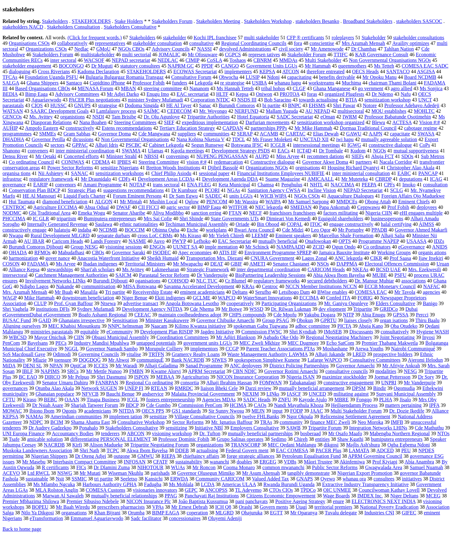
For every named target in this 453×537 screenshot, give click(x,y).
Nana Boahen (93, 122)
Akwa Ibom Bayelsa (147, 450)
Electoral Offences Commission (397, 263)
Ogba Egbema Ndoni (408, 444)
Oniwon (264, 94)
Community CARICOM (220, 478)
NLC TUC (207, 280)
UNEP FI (134, 388)
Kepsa (242, 94)
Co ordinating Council (31, 162)
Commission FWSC (261, 331)
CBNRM (263, 60)
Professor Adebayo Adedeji (411, 105)
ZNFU (284, 399)
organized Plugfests (344, 94)
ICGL (133, 399)
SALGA (11, 82)
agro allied (401, 88)
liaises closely (358, 320)
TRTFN (156, 354)
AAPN (376, 133)
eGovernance (411, 246)
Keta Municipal (234, 184)
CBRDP (383, 179)
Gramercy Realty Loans (196, 354)
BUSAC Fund (17, 320)
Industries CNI (379, 512)
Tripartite (362, 309)
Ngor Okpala (300, 416)
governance (14, 184)
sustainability (188, 461)
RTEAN (159, 388)
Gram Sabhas (77, 133)
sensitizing (176, 427)
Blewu (378, 122)
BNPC (294, 105)
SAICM (123, 275)
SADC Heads (257, 399)
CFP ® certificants (305, 37)
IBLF (27, 371)
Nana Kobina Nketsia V (200, 139)
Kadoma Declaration (98, 71)
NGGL (71, 348)
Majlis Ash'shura (363, 444)
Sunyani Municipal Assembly (406, 394)
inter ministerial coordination (85, 150)
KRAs (248, 286)
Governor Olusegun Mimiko (205, 473)
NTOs (443, 433)
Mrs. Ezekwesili (424, 269)
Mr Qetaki (45, 156)
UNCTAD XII (314, 139)
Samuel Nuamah (426, 467)
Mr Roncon (204, 467)
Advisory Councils (170, 49)
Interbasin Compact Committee (84, 461)
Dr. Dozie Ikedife (406, 411)
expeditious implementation (210, 122)
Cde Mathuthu (429, 427)
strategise (107, 105)
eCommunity (119, 331)
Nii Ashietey (50, 173)
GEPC (191, 490)
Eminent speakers (293, 235)
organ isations (394, 320)
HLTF (222, 94)
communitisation (98, 286)
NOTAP (137, 184)
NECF (255, 213)
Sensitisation (125, 320)
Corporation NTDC (210, 99)
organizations (209, 444)
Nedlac (82, 49)
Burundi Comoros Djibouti (36, 246)
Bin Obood (268, 224)
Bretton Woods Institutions (173, 167)
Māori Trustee (318, 461)
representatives (110, 43)
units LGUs (241, 196)
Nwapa (16, 235)
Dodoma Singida (142, 105)
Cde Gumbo (158, 405)
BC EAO (28, 377)
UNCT (425, 99)
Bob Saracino (277, 99)
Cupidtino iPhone (107, 82)
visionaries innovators (155, 490)
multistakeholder (98, 54)
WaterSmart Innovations (267, 297)
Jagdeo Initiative (217, 331)
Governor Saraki (128, 252)
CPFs (389, 184)
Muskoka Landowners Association (37, 450)
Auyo (159, 241)
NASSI (204, 49)
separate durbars (113, 235)
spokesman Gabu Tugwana (260, 326)
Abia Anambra (419, 461)
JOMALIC (169, 54)
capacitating (299, 77)
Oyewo (328, 478)
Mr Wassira (246, 201)
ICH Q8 (223, 507)
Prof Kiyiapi (384, 461)
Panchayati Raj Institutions (212, 495)
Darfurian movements (267, 122)
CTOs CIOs (281, 490)
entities (322, 439)
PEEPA (369, 184)
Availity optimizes (410, 43)
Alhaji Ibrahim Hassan (229, 382)
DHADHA (13, 139)
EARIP (40, 184)
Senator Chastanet (291, 263)
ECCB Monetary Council (390, 286)
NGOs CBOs (131, 49)
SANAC (79, 173)
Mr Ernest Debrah (189, 507)
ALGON (103, 201)
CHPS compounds (247, 314)
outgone (122, 456)
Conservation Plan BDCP (34, 190)
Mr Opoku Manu (379, 77)
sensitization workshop (387, 99)
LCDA (208, 484)
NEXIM (251, 394)
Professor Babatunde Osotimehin (397, 116)
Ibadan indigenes (100, 263)
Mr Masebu (33, 461)
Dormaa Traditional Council (368, 128)
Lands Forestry (106, 241)
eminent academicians (202, 292)
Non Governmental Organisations (135, 139)
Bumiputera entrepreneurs (110, 218)
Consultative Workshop (141, 422)
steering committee (162, 88)
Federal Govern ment (247, 450)
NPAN (56, 365)
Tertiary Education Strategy (187, 128)
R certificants (55, 467)
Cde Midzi (293, 230)
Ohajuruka (252, 512)
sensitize (158, 416)
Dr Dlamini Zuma (112, 467)
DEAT (216, 263)
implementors (204, 348)
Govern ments (274, 507)
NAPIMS (50, 371)
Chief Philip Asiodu (171, 173)
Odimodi (62, 354)
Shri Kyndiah (302, 331)
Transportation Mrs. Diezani (214, 258)
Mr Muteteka (354, 179)
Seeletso (128, 478)
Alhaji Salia (393, 235)
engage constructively (351, 224)
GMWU (145, 456)
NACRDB (54, 444)
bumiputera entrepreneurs (396, 439)
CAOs (260, 405)
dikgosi (331, 444)
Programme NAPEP (378, 241)
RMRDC (184, 388)
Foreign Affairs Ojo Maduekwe (413, 196)
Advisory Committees (77, 94)
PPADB (379, 230)
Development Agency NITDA (152, 309)
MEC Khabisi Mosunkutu (74, 326)
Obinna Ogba (165, 230)
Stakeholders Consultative (130, 27)
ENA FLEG (199, 184)
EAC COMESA (292, 450)
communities (217, 133)
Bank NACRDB (187, 360)
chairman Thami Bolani (393, 82)
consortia (190, 382)
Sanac (205, 105)
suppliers (187, 133)
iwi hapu (345, 139)
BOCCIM (135, 230)
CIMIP (192, 60)
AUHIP (10, 128)
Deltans (240, 292)
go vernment (370, 88)
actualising (207, 450)
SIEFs (357, 156)
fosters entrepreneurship (170, 399)
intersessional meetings (316, 145)
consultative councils (346, 371)
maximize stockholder (344, 377)
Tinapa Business (103, 399)
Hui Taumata (22, 201)
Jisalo (405, 399)
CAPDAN (232, 128)
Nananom (199, 88)
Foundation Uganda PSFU (51, 77)
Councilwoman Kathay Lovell (389, 490)
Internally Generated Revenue (57, 224)
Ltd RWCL (38, 473)
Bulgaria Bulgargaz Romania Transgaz (125, 77)
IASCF (294, 394)
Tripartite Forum (325, 427)
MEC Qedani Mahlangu (292, 444)
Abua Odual (96, 207)
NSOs (323, 263)
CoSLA (214, 60)
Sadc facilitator (146, 518)
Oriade (242, 224)
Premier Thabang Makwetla (390, 343)
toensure (62, 360)
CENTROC (14, 207)
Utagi (301, 507)
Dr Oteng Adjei (90, 456)
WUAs (178, 467)
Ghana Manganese (331, 88)
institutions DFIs (53, 309)
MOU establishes (389, 111)
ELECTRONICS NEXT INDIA (384, 501)
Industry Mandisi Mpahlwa (101, 343)
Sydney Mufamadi (96, 309)
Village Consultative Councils (204, 416)
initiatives (412, 478)
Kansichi (154, 478)
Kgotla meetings (187, 150)
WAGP (10, 297)
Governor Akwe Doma (325, 162)
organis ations (432, 252)
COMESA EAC (371, 292)
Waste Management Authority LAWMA (267, 354)
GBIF (236, 263)
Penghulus (291, 184)
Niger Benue (134, 297)
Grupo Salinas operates (240, 439)
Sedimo (278, 439)
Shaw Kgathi (350, 439)
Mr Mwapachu (188, 263)
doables (244, 461)
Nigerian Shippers (49, 456)
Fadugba (152, 484)
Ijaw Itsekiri (431, 258)
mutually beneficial (278, 241)
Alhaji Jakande (330, 354)
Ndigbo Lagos (34, 286)
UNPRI (388, 382)
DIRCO (52, 377)
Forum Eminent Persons (137, 196)
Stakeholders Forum (172, 21)
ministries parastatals (52, 331)
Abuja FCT (382, 156)
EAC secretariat (192, 94)
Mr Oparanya (303, 512)
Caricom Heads (67, 241)
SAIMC (151, 111)
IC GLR (41, 218)
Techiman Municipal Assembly (196, 224)
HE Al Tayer (178, 105)
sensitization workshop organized (330, 122)
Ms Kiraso (190, 235)
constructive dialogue (390, 145)
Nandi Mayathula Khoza (298, 405)
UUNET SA (185, 246)
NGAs (233, 190)
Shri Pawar (344, 105)
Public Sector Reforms (335, 467)
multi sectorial (136, 54)
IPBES (124, 162)
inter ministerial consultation (361, 173)
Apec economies (194, 252)
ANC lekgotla (348, 258)
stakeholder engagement (27, 65)
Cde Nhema (202, 309)
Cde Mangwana (154, 133)
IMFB (397, 422)
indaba (85, 230)
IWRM (350, 116)
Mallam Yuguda (282, 111)
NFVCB (90, 394)
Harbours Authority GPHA (109, 484)
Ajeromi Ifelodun (425, 360)
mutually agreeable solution (389, 139)
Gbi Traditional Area (49, 213)
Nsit (60, 478)
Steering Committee (158, 162)
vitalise (133, 354)
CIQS (37, 105)
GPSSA (400, 314)
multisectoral (351, 111)
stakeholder (174, 37)
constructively (80, 128)
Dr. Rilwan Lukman (291, 309)
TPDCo (308, 490)
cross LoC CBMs (154, 235)
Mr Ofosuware (202, 54)
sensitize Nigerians (119, 167)
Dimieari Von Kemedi (288, 218)
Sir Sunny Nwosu (226, 411)
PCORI (212, 190)
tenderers (110, 433)
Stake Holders (129, 21)
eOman (328, 116)
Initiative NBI (209, 427)
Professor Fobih (148, 82)
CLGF (299, 88)
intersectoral (15, 275)
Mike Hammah (39, 297)
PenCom (11, 343)
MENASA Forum (95, 88)
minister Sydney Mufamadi (155, 99)
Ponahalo (88, 427)
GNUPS (82, 105)
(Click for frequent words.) (95, 37)
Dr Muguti (102, 65)
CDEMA (101, 162)
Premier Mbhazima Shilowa (31, 501)
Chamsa (266, 184)
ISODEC (162, 252)
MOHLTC (424, 111)
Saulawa (103, 224)
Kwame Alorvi (166, 371)
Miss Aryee (287, 156)
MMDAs (288, 60)
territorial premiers (333, 507)
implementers (238, 71)
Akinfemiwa (352, 461)
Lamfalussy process (116, 111)
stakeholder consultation (157, 43)
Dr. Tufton (210, 433)
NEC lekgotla (269, 207)
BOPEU (40, 507)
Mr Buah (64, 292)
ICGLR (277, 145)
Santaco (74, 82)
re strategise (232, 82)
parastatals (13, 105)
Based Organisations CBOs (42, 88)
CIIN (79, 337)
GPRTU (329, 320)
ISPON (141, 377)
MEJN (258, 411)
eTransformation (46, 518)
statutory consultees (140, 65)
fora (298, 43)
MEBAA (165, 377)
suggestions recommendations (133, 190)
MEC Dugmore (303, 343)
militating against (351, 394)
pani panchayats (251, 501)
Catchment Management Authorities (71, 275)
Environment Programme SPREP (277, 252)
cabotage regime (420, 128)
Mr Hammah (318, 65)
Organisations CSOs (29, 43)
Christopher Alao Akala (410, 167)
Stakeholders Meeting (218, 21)
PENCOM (216, 201)
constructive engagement (348, 382)
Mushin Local (163, 201)
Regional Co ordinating (149, 382)
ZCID (318, 246)
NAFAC (431, 286)
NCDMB (108, 230)
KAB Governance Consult (381, 54)
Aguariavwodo (46, 99)
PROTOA (289, 94)
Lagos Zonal (314, 258)
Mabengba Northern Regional (400, 433)
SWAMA (131, 150)
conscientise (322, 43)
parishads (160, 473)
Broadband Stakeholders (367, 21)
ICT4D (304, 150)
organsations (74, 512)
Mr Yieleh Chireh (226, 235)
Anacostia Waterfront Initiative (108, 258)
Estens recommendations (127, 128)
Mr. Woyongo (213, 111)
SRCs (72, 371)
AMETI (257, 263)
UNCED (317, 394)
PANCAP (428, 173)
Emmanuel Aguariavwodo (96, 518)
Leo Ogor (321, 230)
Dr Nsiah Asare (47, 405)
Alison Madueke (106, 444)
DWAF (123, 207)
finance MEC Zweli (330, 422)
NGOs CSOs (307, 196)
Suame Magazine (282, 179)
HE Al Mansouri (39, 196)
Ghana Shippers (42, 82)
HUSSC (58, 105)
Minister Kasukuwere (167, 320)
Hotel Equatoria (253, 116)
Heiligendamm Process (354, 405)
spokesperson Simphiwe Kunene (267, 360)
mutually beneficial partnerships (260, 433)
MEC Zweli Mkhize (259, 343)
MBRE (341, 399)
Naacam (159, 326)
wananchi (219, 461)
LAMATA (359, 450)
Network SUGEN (99, 388)
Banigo (430, 303)
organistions (72, 116)
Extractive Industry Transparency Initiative (365, 484)
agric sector (178, 207)
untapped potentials (156, 343)
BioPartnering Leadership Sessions (270, 275)
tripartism (66, 218)
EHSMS (317, 105)
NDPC (36, 422)
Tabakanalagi (302, 382)
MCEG (433, 495)
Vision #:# (429, 122)
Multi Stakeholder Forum (356, 411)
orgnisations (307, 167)
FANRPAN (106, 382)
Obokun (305, 320)
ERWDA (179, 478)
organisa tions (17, 173)
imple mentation (221, 246)
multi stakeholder (261, 37)
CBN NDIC (245, 371)
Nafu (405, 94)
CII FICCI (148, 207)
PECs (61, 343)
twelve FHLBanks (260, 416)
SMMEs (47, 133)
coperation (197, 512)
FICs (81, 467)
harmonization (23, 258)
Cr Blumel (235, 280)
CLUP (40, 303)
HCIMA (238, 405)
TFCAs (10, 77)
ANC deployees (246, 365)
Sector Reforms (188, 422)
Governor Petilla (48, 139)
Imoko (409, 184)
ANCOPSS (216, 490)
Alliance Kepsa (23, 269)
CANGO (230, 65)
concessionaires (184, 518)
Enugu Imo (158, 94)
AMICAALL (320, 179)
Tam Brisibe (123, 116)
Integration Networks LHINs (378, 427)
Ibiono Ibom (41, 411)
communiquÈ (150, 360)
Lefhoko (201, 241)
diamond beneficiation (65, 201)
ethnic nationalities (139, 224)
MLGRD (224, 512)
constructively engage (25, 230)
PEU (406, 450)
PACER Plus (328, 450)
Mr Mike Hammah (313, 128)
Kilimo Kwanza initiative (200, 326)
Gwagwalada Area (383, 467)
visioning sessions (123, 246)
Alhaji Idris (106, 145)
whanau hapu (287, 82)
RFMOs (42, 252)
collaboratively (72, 43)
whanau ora (354, 478)
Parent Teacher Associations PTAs (280, 348)
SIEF (169, 122)
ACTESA (401, 122)
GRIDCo (389, 309)
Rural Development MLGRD (60, 235)
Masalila (89, 292)
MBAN (128, 88)
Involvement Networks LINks (55, 280)
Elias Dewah (325, 133)
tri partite (103, 478)
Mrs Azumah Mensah (363, 43)
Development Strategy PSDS (240, 150)
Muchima (351, 82)
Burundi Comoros (237, 105)
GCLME (201, 297)
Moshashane (335, 348)
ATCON (290, 71)
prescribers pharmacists (121, 507)
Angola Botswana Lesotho (192, 303)
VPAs (158, 507)
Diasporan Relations (51, 122)
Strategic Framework (208, 269)
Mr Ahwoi (118, 360)
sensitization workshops (120, 173)
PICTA (344, 326)
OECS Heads (365, 71)
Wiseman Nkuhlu (125, 473)
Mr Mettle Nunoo (104, 371)
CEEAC (142, 314)
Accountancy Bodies (72, 433)
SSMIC (79, 478)
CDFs (124, 179)
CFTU (9, 399)
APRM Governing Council (375, 456)
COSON (11, 263)
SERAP (244, 133)
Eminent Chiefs (414, 201)
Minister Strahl (121, 156)
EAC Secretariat (234, 241)
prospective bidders (392, 354)
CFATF (160, 461)
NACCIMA (342, 184)
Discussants (361, 331)
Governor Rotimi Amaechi (291, 371)
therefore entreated (325, 71)
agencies (431, 292)
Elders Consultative (395, 303)
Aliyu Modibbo (168, 213)
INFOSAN (134, 461)
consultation (435, 184)
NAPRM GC (181, 65)
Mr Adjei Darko (123, 94)
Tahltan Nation (399, 49)
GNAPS (304, 478)
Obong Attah (378, 201)
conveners (38, 150)
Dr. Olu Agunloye (162, 116)
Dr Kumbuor (184, 190)
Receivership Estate (153, 292)
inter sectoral (63, 60)
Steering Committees (135, 122)
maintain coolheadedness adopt (189, 314)
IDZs (439, 241)
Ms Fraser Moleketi (272, 139)
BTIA (351, 99)
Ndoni (273, 77)
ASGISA (426, 71)
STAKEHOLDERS (91, 21)
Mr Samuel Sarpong (308, 201)
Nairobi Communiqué (413, 348)
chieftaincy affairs (201, 456)
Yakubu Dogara (319, 314)
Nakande (65, 286)
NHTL (316, 184)
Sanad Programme (204, 365)
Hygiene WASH (433, 331)
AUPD (262, 156)
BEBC (50, 399)
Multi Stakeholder (323, 60)
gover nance (57, 258)
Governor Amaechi (355, 365)
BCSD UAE (388, 269)
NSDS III (246, 99)
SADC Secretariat (295, 116)
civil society (291, 49)
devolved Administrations (245, 49)
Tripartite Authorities (208, 116)
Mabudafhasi (71, 252)
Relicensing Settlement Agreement (355, 416)
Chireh (301, 439)
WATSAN (13, 111)
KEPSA (267, 71)
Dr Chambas (363, 49)
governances (15, 388)
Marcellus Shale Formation (346, 235)
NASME (137, 241)
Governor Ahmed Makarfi (421, 230)
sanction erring (206, 213)
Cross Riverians (54, 71)
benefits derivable (337, 77)
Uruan (442, 263)
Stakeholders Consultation (73, 27)
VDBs (290, 461)
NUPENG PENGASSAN (222, 156)
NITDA (126, 411)
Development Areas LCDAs (166, 179)
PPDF (207, 65)
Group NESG (84, 246)
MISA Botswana (139, 286)
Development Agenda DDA (230, 179)
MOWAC (12, 411)
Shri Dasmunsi (112, 377)
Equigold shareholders (340, 218)
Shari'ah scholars (98, 269)
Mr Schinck (257, 246)
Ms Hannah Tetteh (235, 88)
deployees (427, 207)
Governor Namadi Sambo (111, 348)
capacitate (400, 133)
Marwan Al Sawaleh (63, 495)
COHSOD (178, 280)
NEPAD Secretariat (363, 190)
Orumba (136, 512)
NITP (348, 314)
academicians (97, 411)
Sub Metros (432, 156)
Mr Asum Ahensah (261, 473)
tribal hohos (273, 88)
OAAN (71, 399)
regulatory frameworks (276, 280)
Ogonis (69, 411)
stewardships (60, 269)
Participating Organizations (288, 303)
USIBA (259, 82)
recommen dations (325, 156)
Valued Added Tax (270, 478)
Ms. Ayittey (41, 116)
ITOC (316, 224)
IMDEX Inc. (370, 495)
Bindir (379, 388)
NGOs (379, 150)
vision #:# (197, 162)
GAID (44, 320)
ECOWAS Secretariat (195, 71)
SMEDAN (301, 207)
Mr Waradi (126, 365)
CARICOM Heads (326, 269)
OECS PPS (153, 411)
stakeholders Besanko (317, 21)
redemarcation (228, 162)
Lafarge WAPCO (325, 360)
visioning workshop (172, 433)
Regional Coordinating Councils (253, 43)
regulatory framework (51, 179)
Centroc (270, 286)
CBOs (98, 252)
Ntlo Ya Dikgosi (37, 512)
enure (338, 501)
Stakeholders (55, 21)
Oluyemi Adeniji (225, 518)
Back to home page (22, 529)
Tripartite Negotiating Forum (159, 444)
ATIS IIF (228, 252)
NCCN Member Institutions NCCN (321, 286)
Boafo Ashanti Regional (102, 314)
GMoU (103, 49)
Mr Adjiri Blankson (235, 337)
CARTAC (295, 133)
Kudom (358, 150)
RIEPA (168, 456)
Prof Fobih (398, 207)
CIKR (376, 258)
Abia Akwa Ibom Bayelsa (339, 275)
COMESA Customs (105, 490)
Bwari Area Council (254, 230)
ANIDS (439, 246)
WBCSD (18, 337)
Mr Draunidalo (96, 179)
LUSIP (253, 77)
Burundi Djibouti (110, 280)
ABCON (135, 433)
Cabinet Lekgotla (166, 145)
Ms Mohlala (181, 484)
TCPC (113, 450)
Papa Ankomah (334, 207)
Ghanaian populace (55, 394)
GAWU (353, 133)
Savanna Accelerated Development (199, 286)
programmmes (17, 133)
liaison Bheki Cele (219, 388)
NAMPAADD (291, 246)
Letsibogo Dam (294, 292)
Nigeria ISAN (301, 377)
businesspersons (387, 218)
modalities (385, 371)
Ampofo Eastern (41, 128)
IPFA (434, 405)
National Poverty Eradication (389, 507)
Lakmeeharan (165, 269)
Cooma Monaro (239, 467)
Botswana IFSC (247, 145)
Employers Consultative (254, 427)
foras (312, 94)
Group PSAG (275, 320)
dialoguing (19, 71)
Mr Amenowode (327, 49)
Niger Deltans (404, 495)
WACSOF (94, 60)
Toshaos (237, 60)
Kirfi (77, 444)
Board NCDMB (420, 77)
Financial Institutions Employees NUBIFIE (280, 173)
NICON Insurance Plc (148, 501)
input (277, 411)
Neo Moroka (370, 422)
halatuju (62, 230)
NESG (410, 371)
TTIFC (341, 54)
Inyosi (428, 337)
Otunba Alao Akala (54, 388)
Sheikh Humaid (163, 258)
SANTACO (398, 71)
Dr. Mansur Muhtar (374, 280)
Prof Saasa (400, 258)
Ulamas (155, 150)
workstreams (321, 82)
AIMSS (426, 224)
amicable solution (45, 439)
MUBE (379, 275)
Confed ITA (338, 297)
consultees (383, 478)
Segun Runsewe (207, 145)
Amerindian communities (76, 416)
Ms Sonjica (431, 88)
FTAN (235, 213)
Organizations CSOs (46, 49)
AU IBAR (34, 241)
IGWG (354, 145)
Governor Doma (114, 133)
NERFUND (247, 111)
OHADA (18, 252)
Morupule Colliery (164, 348)
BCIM (56, 422)
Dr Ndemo (382, 94)
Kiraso (29, 399)
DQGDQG (90, 360)
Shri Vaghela (15, 309)
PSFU (400, 275)
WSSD (256, 309)
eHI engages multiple (421, 213)
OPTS (344, 241)
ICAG (436, 179)
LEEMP (260, 235)
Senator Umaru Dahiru (65, 382)
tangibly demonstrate (309, 473)
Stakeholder (373, 37)
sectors (57, 145)
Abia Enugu (373, 314)
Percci (422, 314)
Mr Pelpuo (78, 377)
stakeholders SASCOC (419, 21)
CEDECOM (179, 111)
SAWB (294, 427)
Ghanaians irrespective (81, 320)
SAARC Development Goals (60, 111)
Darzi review (258, 388)
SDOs (407, 156)
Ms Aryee (66, 263)
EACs (283, 150)
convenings (177, 156)
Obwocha (228, 77)
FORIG (365, 297)
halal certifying (396, 224)
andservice (153, 394)
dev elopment (332, 309)
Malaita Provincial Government (203, 394)
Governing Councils (98, 354)
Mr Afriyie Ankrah (401, 365)
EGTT (276, 512)
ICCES (101, 365)
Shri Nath (89, 450)
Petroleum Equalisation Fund (311, 456)
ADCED (385, 450)
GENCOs (12, 116)
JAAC (316, 411)
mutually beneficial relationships (124, 495)
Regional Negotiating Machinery (339, 337)
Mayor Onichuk (50, 337)
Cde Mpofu (284, 314)
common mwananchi (283, 467)
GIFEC (409, 512)
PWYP (179, 241)
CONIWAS (72, 162)
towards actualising (318, 99)
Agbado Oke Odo (281, 337)
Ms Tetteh (384, 65)
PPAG (171, 495)
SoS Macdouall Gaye (24, 354)
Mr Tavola (404, 292)
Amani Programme (102, 184)
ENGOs (157, 246)
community (291, 422)
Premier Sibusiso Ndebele (93, 501)
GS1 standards (186, 411)
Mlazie (40, 360)
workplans (216, 230)
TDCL (238, 139)
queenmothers (352, 65)
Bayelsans (37, 343)
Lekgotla (204, 82)
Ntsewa (108, 303)
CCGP (232, 348)
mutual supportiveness (416, 150)
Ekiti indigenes (170, 297)
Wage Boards (336, 495)
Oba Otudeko (403, 326)
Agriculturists (195, 377)
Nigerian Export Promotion (364, 473)
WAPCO (226, 297)
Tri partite (115, 292)
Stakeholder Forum (307, 54)
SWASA (425, 133)
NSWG (64, 473)
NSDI (98, 116)
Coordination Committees (183, 337)
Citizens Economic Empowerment (281, 495)
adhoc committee (312, 326)
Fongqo (364, 399)
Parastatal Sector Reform (164, 275)
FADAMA (37, 263)
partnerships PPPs (269, 128)
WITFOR (238, 207)
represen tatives (264, 54)
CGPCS (233, 54)
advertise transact (141, 303)
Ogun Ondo (343, 246)
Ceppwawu (368, 207)
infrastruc (12, 179)
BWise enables (332, 292)
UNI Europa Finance (23, 433)
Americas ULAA (238, 484)
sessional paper (214, 173)
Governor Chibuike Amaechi (225, 320)
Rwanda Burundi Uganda (289, 484)
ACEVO (11, 473)
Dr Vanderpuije (212, 275)
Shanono (11, 150)
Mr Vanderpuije (420, 382)
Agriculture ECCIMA (55, 207)
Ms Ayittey (133, 269)
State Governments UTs (235, 218)
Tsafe (14, 439)
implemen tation (125, 416)
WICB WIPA (273, 196)
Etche (192, 230)
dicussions (83, 139)
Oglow (192, 201)
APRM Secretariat (206, 371)
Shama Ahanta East (90, 422)
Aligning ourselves (22, 326)
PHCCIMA (14, 218)
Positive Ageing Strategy (300, 501)
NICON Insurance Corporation (248, 377)
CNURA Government (272, 258)
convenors (65, 184)
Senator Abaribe (129, 213)
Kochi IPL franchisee (214, 37)
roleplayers (343, 37)
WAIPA (273, 201)
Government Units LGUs (271, 65)
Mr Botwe (231, 309)
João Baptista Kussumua (203, 501)
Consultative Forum (191, 77)
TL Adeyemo (248, 490)
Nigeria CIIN (378, 213)
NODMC (12, 213)
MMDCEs (346, 201)
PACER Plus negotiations (94, 99)
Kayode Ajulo (313, 399)
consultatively (395, 331)
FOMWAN (270, 382)
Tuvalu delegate (341, 512)
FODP (296, 411)
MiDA (9, 365)
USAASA (416, 241)
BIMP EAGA (165, 512)
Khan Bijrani (107, 512)
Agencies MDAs (219, 399)
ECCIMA (309, 297)
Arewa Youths (369, 348)
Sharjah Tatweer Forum (94, 405)
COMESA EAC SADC (425, 65)
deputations (410, 179)
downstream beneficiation (88, 297)
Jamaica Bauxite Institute (344, 252)
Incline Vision (322, 190)
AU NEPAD (317, 111)
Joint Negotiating (397, 337)
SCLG (396, 190)
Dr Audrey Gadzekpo (50, 427)
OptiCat (78, 365)
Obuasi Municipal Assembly (120, 337)
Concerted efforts (81, 156)
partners (364, 162)
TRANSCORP (245, 444)
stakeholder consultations (418, 37)
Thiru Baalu (427, 320)
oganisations (147, 280)
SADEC (213, 196)
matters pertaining (403, 405)
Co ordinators (377, 246)
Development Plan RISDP (166, 331)
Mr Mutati (90, 473)
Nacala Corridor (395, 162)
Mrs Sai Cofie (158, 218)
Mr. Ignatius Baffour (232, 422)
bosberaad (310, 433)
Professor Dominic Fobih (183, 439)
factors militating (340, 213)
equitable (90, 331)
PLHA (385, 399)
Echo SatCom (340, 343)
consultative (201, 43)
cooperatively (240, 303)
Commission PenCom (200, 405)
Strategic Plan (82, 190)
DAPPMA (347, 263)
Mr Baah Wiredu (73, 507)
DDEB (182, 450)
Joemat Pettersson (392, 377)
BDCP (132, 405)
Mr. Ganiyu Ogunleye (346, 303)
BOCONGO (71, 65)
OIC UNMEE (337, 490)
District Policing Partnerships (298, 365)
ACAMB (269, 133)
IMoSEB (333, 331)
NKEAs (360, 269)
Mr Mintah (131, 201)
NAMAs (34, 416)
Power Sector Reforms (70, 167)
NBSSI (151, 156)
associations (413, 280)
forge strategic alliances (251, 456)
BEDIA (10, 94)
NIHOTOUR (150, 467)
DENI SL (32, 365)
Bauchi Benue (120, 394)
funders (179, 82)
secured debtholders (327, 280)
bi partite (271, 105)
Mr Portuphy (351, 230)
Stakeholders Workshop (268, 21)
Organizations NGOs (267, 167)
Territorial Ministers (145, 263)
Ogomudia (404, 388)
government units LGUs (207, 343)
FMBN (136, 371)
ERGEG (268, 461)
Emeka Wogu (91, 213)
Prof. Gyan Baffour (73, 303)
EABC (404, 173)
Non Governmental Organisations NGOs (390, 60)
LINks (272, 394)
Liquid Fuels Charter (84, 196)
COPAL (294, 224)
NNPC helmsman (125, 326)
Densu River (15, 156)
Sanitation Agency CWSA (274, 190)
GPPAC (80, 145)
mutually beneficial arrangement (311, 388)
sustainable (37, 478)
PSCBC (133, 145)
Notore (370, 105)
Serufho (263, 292)
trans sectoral (166, 184)
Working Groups (394, 252)
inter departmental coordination (268, 269)
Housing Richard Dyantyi (353, 167)
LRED (359, 354)
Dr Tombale (331, 150)
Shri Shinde (191, 218)
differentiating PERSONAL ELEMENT (110, 439)
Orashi (245, 507)
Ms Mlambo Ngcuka (54, 484)
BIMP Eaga (209, 207)
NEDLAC (168, 60)
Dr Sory (426, 377)
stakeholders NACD (23, 27)
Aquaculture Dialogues (350, 196)
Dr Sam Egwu (183, 196)
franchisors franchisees (293, 213)
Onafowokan (318, 241)
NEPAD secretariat (131, 60)
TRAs (266, 422)
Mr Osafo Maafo (345, 433)
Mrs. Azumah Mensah (25, 292)
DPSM (359, 388)
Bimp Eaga (36, 94)
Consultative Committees (375, 360)
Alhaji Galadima (161, 365)
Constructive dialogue (272, 162)
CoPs (424, 145)
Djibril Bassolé (223, 167)
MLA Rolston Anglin (56, 490)
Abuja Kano (371, 326)
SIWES (219, 360)
